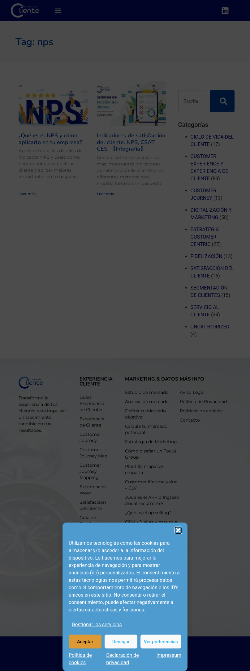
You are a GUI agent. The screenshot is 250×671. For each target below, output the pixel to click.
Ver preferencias (161, 641)
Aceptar (85, 641)
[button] (178, 530)
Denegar (121, 641)
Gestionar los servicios (97, 624)
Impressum (169, 655)
